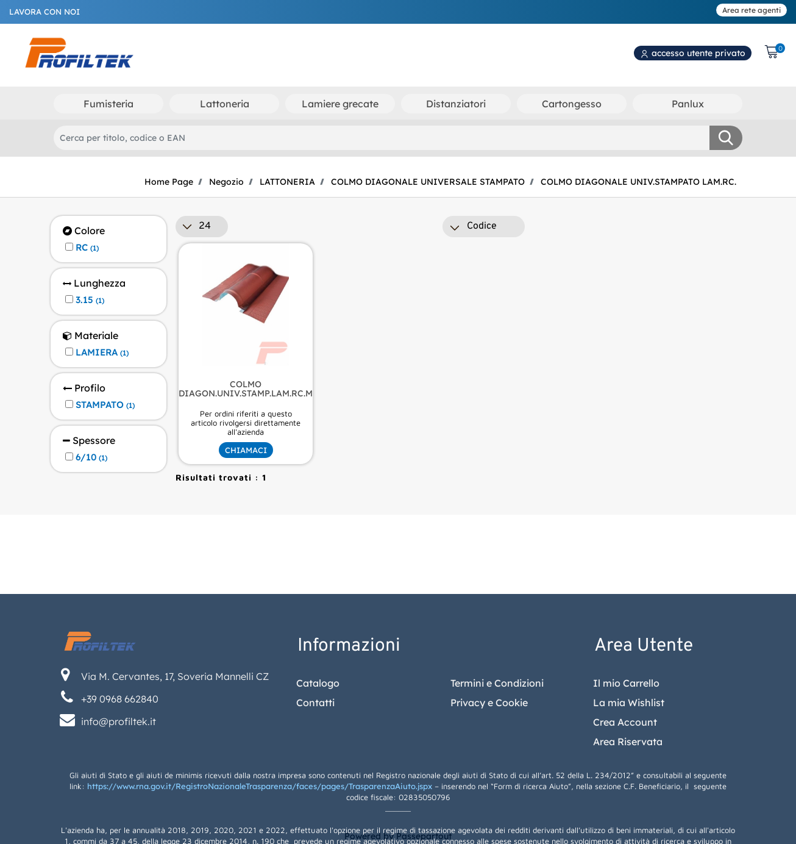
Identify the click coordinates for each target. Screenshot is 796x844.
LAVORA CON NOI (44, 11)
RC (87, 247)
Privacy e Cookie (489, 794)
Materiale (90, 335)
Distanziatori (456, 104)
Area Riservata (628, 833)
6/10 (91, 457)
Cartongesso (572, 104)
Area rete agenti (751, 10)
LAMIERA (102, 352)
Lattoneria (224, 104)
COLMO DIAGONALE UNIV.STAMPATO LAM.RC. (638, 181)
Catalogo (317, 774)
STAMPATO (105, 405)
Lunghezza (94, 283)
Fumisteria (108, 104)
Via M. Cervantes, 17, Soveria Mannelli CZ (175, 768)
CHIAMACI (246, 450)
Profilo (84, 388)
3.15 (90, 300)
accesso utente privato (692, 53)
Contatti (315, 794)
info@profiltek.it (118, 813)
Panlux (688, 104)
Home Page (168, 181)
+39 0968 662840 (119, 790)
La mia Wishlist (628, 794)
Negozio (226, 181)
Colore (84, 230)
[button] (725, 138)
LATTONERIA (287, 181)
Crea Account (625, 813)
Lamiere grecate (340, 104)
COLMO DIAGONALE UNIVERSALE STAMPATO (428, 181)
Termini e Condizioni (497, 774)
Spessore (89, 440)
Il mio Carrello (626, 774)
